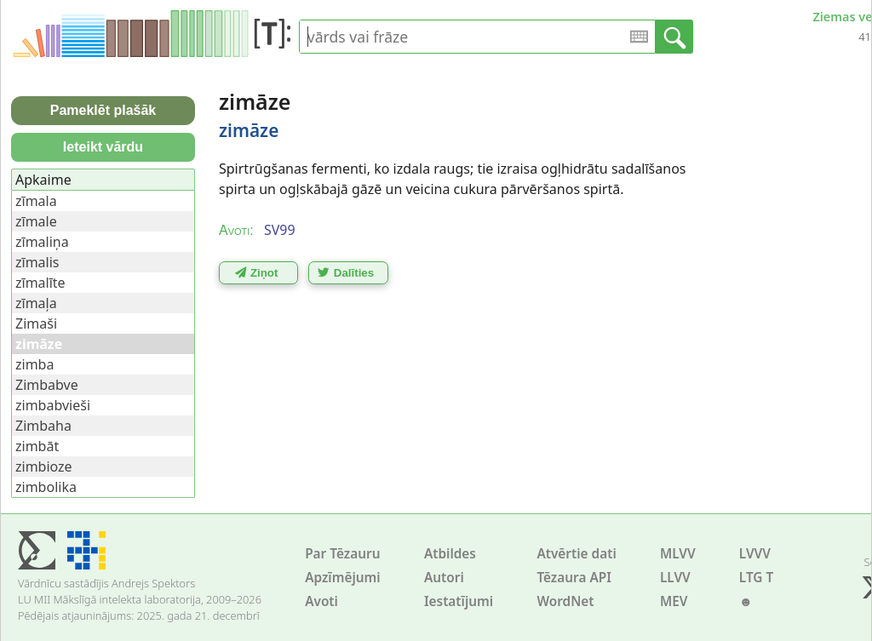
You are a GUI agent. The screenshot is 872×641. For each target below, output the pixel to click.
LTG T (756, 578)
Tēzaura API (573, 578)
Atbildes (450, 554)
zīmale (36, 221)
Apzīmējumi (343, 578)
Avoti (321, 601)
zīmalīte (40, 282)
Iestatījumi (458, 601)
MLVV (678, 554)
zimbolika (46, 487)
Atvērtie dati (576, 554)
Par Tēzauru (342, 554)
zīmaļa (36, 303)
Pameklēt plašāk (103, 110)
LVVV (755, 554)
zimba (34, 364)
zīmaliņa (42, 241)
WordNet (565, 601)
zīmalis (37, 262)
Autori (444, 578)
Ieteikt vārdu (103, 147)
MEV (674, 601)
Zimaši (36, 323)
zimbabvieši (52, 405)
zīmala (36, 201)
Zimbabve (46, 384)
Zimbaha (43, 425)
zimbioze (43, 466)
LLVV (675, 578)
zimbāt (37, 446)
